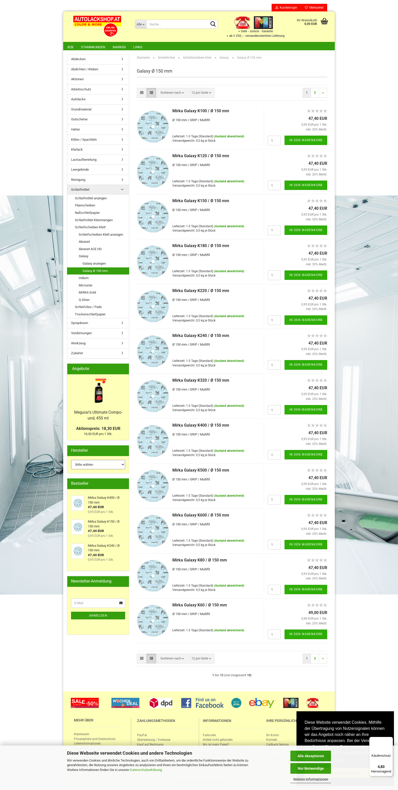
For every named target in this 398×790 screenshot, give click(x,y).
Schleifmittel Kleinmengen (94, 220)
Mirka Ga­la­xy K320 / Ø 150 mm (200, 380)
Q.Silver (84, 300)
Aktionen (77, 80)
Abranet (84, 242)
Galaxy (83, 257)
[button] (142, 93)
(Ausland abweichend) (229, 137)
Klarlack (77, 150)
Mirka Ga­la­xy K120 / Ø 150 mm (200, 156)
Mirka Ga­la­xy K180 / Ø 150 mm (200, 246)
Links (137, 47)
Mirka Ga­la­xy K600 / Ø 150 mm (200, 515)
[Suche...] (140, 24)
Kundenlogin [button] (286, 7)
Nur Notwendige (311, 768)
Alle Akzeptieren (310, 756)
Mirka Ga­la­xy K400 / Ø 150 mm (200, 425)
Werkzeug (78, 344)
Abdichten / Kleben (84, 70)
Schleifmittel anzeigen (91, 199)
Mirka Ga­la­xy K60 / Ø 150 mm (199, 605)
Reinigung (78, 180)
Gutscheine (79, 120)
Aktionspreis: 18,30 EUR (98, 429)
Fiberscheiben (85, 206)
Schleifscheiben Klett (90, 228)
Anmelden (98, 616)
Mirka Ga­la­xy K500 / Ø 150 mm (200, 470)
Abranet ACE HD (90, 249)
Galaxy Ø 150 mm (95, 271)
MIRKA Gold (87, 293)
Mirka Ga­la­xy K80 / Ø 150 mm (199, 560)
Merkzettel (314, 7)
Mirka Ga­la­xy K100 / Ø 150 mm (200, 111)
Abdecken (78, 59)
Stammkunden (93, 47)
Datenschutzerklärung (146, 770)
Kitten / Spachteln (84, 140)
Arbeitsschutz (81, 90)
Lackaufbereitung (83, 160)
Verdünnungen (81, 333)
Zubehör (77, 354)
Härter (75, 130)
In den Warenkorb (305, 140)
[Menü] (390, 740)
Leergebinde (80, 170)
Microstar (85, 286)
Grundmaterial (81, 110)
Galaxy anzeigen (94, 264)
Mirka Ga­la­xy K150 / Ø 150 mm (200, 201)
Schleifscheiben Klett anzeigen (101, 235)
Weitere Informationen (310, 779)
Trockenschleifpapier (90, 315)
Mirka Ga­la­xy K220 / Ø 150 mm (200, 291)
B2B (70, 47)
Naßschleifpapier (87, 213)
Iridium (84, 278)
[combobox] (172, 93)
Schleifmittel (80, 190)
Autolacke (78, 100)
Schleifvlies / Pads (88, 307)
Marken (119, 47)
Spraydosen (79, 323)
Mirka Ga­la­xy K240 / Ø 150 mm (200, 336)
